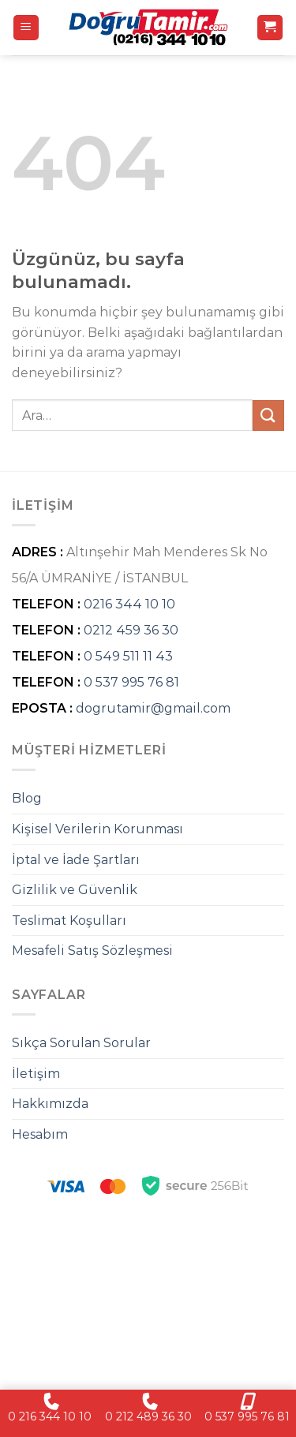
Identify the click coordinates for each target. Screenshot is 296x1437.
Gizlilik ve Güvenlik (74, 889)
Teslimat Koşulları (69, 920)
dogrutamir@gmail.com (153, 708)
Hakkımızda (50, 1103)
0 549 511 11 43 (128, 656)
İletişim (36, 1073)
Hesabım (40, 1134)
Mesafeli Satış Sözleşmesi (92, 950)
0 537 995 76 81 (131, 682)
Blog (27, 798)
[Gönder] (268, 415)
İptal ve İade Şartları (76, 859)
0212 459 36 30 (131, 630)
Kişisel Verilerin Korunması (97, 828)
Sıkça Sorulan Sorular (81, 1042)
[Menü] (26, 28)
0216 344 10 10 (129, 604)
